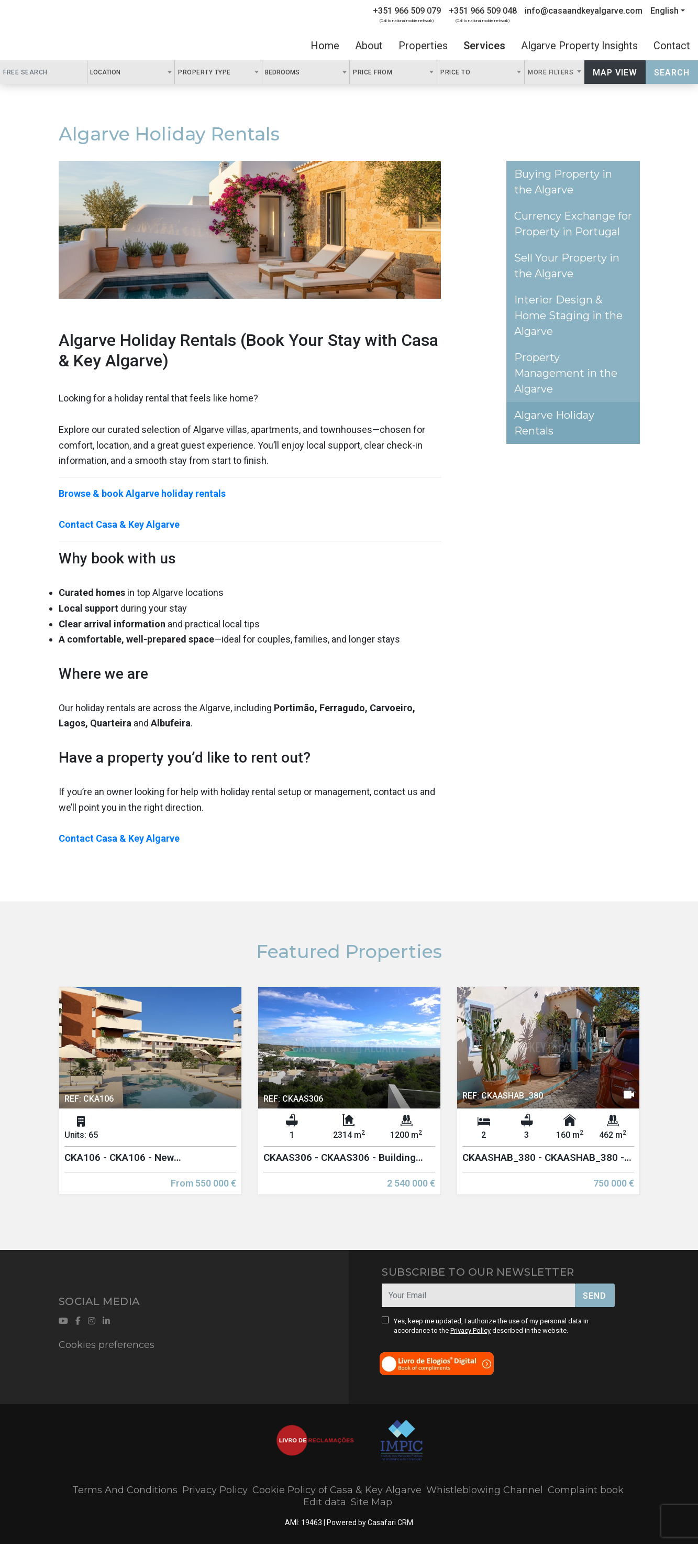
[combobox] (130, 72)
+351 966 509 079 (407, 11)
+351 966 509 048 (483, 11)
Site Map (371, 1502)
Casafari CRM (390, 1522)
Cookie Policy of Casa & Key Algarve (337, 1490)
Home (325, 45)
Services (484, 45)
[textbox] (126, 72)
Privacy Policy (470, 1330)
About (369, 45)
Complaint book (586, 1490)
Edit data (324, 1502)
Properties (423, 45)
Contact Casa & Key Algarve (119, 524)
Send (594, 1296)
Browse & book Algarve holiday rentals (142, 493)
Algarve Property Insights (579, 45)
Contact (671, 45)
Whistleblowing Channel (484, 1490)
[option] (150, 1098)
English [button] (664, 11)
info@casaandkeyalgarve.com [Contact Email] (583, 11)
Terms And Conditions (125, 1490)
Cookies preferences (106, 1345)
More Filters (551, 72)
